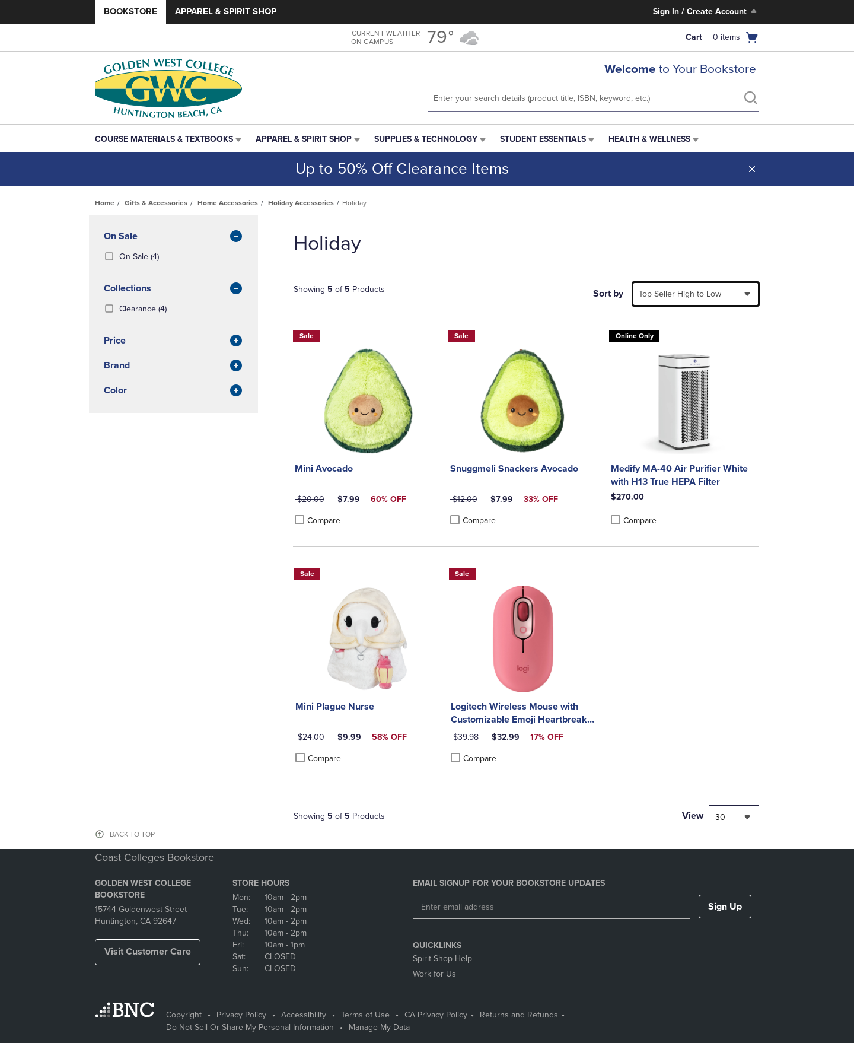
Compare (317, 520)
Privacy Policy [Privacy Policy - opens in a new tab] (241, 1015)
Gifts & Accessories (156, 203)
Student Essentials (543, 139)
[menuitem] (169, 139)
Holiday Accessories (301, 203)
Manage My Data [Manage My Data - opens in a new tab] (379, 1027)
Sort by (608, 294)
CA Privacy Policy (435, 1015)
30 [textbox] (720, 817)
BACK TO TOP (132, 834)
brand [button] (173, 366)
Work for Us (434, 974)
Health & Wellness (649, 139)
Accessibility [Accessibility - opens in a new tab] (303, 1015)
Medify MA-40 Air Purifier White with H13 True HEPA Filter (679, 475)
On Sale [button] (173, 237)
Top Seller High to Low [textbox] (680, 294)
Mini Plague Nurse (334, 707)
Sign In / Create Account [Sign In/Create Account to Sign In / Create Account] (706, 11)
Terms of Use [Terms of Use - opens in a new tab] (365, 1015)
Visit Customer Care (147, 952)
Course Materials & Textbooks (164, 139)
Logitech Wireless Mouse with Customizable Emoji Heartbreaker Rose (523, 713)
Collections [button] (173, 289)
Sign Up (725, 906)
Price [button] (173, 341)
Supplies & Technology (425, 139)
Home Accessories (227, 203)
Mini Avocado (324, 469)
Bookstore (130, 11)
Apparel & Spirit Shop (225, 11)
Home (104, 203)
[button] (752, 169)
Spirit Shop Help (442, 958)
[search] (750, 99)
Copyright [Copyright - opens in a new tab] (184, 1015)
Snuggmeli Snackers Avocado (514, 469)
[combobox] (695, 294)
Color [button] (173, 391)
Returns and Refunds (519, 1015)
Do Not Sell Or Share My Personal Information (250, 1027)
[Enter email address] (551, 907)
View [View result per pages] (692, 816)
